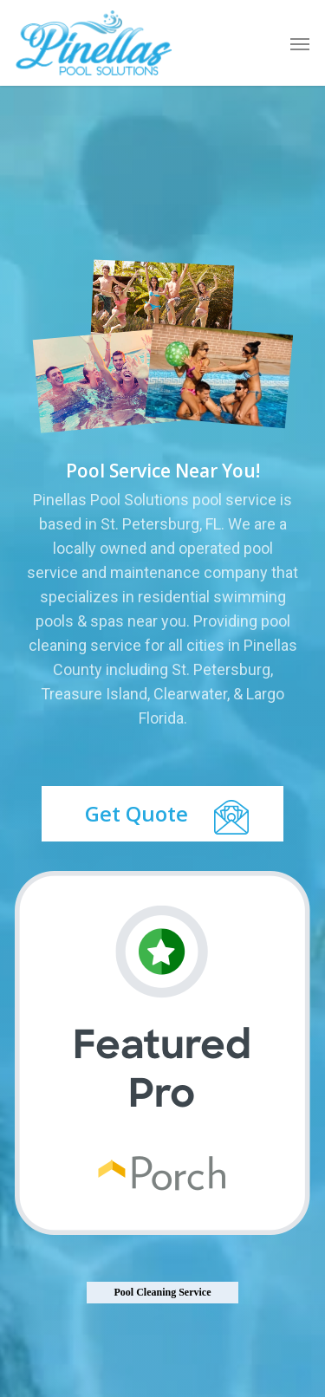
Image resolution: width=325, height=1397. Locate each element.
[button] (299, 43)
